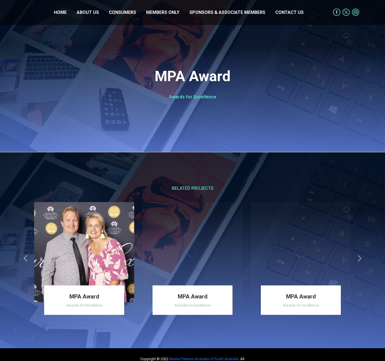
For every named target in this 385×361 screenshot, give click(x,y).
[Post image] (84, 252)
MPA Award (84, 296)
